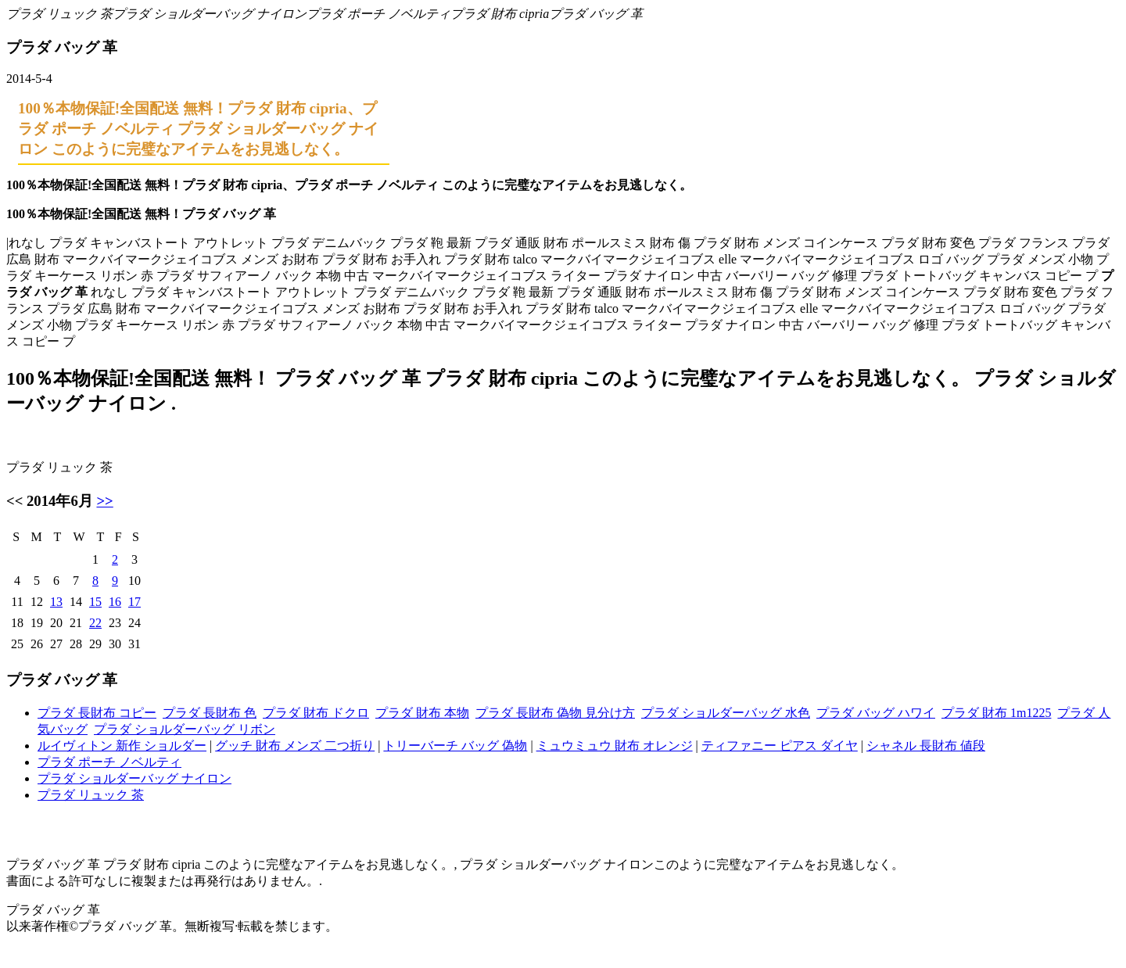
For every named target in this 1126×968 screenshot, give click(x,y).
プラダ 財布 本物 (422, 712)
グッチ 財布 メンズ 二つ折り (295, 745)
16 (115, 601)
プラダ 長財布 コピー (97, 712)
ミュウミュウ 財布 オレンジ (614, 745)
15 (95, 601)
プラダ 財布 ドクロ (316, 712)
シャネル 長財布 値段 (925, 745)
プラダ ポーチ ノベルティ (378, 13)
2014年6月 (60, 501)
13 (56, 601)
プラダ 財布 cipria (499, 13)
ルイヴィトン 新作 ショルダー (122, 745)
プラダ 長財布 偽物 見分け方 (555, 712)
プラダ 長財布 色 (209, 712)
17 (134, 601)
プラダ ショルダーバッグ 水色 (725, 712)
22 (95, 622)
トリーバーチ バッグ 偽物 (455, 745)
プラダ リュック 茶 (59, 13)
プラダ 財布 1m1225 (996, 712)
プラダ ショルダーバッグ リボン (184, 729)
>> (104, 501)
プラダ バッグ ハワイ (875, 712)
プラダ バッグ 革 (596, 13)
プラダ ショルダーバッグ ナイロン (210, 13)
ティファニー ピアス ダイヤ (779, 745)
